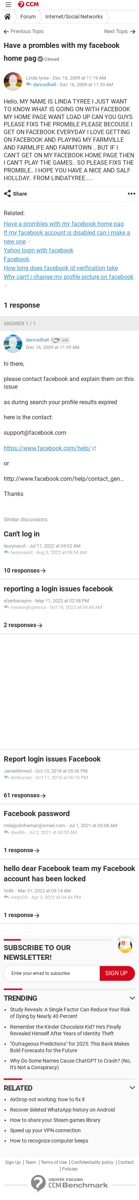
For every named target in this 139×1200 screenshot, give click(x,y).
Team (30, 1162)
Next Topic (116, 31)
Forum (28, 17)
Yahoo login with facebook (38, 250)
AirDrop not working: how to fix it (47, 1099)
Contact (126, 1162)
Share (20, 194)
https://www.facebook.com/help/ (47, 448)
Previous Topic (27, 31)
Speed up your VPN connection (45, 1130)
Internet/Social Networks (74, 17)
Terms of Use (54, 1162)
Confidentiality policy (92, 1162)
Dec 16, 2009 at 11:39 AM (86, 84)
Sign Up (13, 1162)
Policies (69, 1169)
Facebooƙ (17, 259)
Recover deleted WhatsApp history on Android (62, 1110)
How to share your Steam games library (55, 1120)
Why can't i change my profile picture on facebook (68, 276)
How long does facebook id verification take (61, 268)
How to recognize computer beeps (49, 1141)
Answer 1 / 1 (20, 323)
